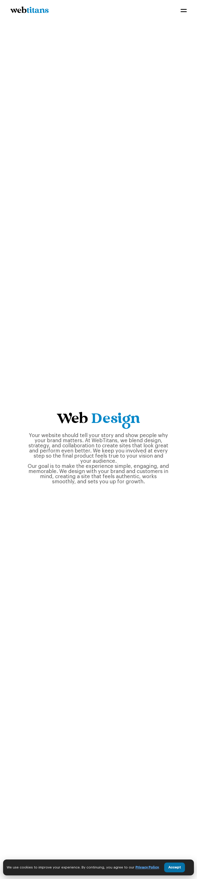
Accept (174, 867)
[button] (183, 10)
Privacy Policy (147, 867)
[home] (29, 10)
